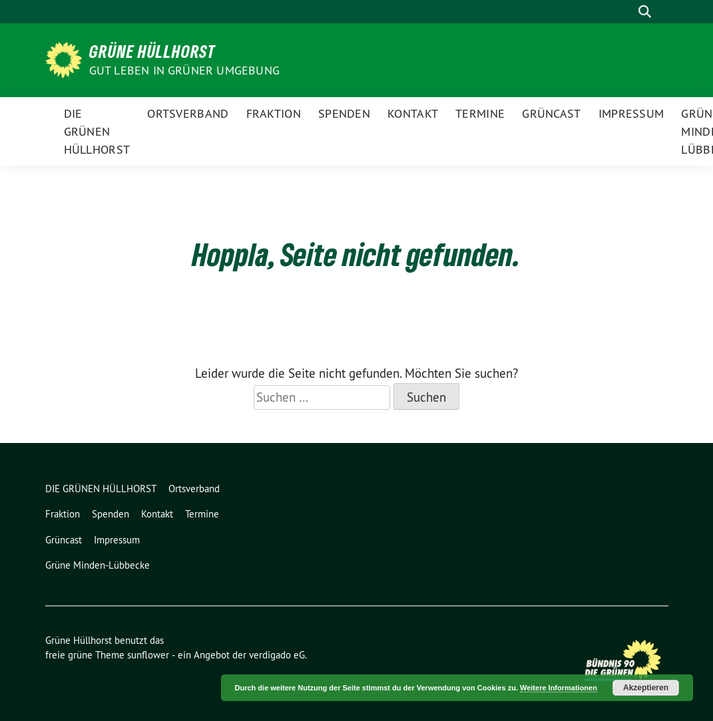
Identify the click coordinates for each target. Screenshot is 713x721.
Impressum (631, 113)
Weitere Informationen (558, 688)
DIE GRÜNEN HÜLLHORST (97, 131)
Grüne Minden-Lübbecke (97, 565)
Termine (480, 113)
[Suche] (626, 11)
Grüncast (551, 113)
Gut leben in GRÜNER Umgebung (184, 70)
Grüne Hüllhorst (152, 51)
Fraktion (273, 113)
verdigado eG (277, 655)
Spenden (344, 113)
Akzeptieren (645, 687)
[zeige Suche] (645, 11)
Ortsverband (187, 113)
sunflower (148, 655)
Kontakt (412, 113)
